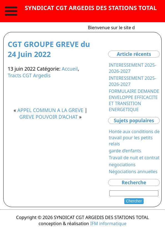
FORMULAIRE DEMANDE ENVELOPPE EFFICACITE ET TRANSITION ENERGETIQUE (134, 100)
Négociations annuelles (133, 171)
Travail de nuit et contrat (134, 158)
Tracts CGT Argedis (29, 75)
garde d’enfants (125, 151)
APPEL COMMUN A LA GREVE (50, 110)
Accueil (70, 68)
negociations (122, 165)
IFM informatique (108, 223)
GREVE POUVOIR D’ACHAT (48, 116)
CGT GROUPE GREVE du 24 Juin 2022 (49, 49)
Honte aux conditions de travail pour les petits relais (134, 137)
